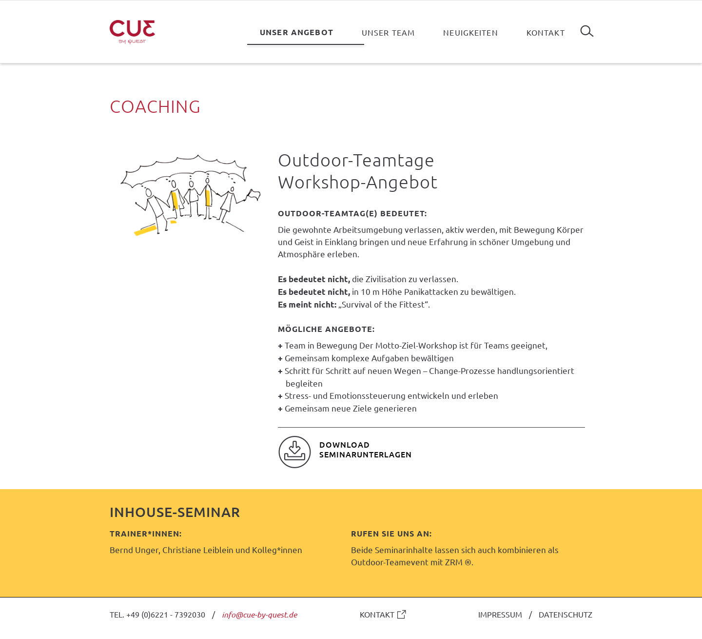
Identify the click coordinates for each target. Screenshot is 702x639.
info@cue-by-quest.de (259, 614)
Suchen (587, 27)
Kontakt (545, 32)
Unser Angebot (296, 32)
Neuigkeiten (470, 32)
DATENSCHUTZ (565, 614)
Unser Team (388, 32)
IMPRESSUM (500, 614)
